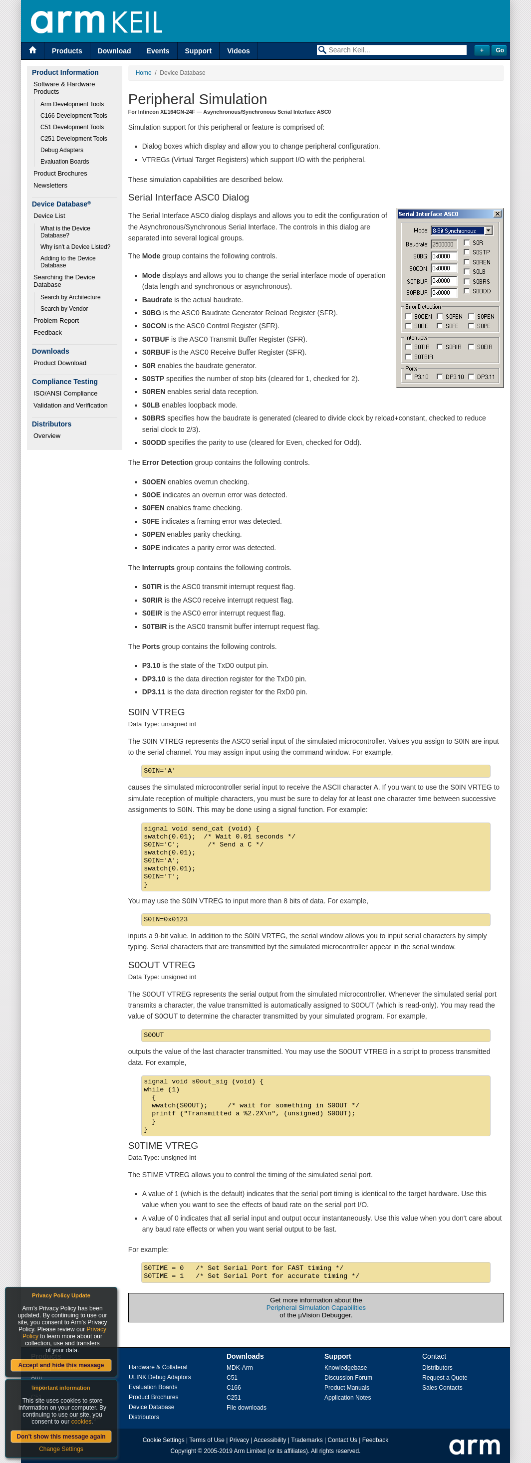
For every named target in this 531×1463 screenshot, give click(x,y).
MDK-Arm (240, 1367)
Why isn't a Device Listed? (75, 246)
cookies (81, 1421)
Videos (238, 51)
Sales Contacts (442, 1387)
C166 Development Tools (73, 115)
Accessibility (270, 1440)
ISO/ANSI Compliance (65, 393)
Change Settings (61, 1449)
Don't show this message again (60, 1436)
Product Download (59, 363)
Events (158, 51)
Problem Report (56, 320)
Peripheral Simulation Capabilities (316, 1307)
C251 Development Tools (73, 138)
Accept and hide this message (61, 1365)
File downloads (246, 1407)
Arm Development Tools (72, 104)
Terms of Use (207, 1440)
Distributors (144, 1417)
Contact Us (342, 1440)
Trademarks (307, 1440)
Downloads (245, 1356)
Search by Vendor (64, 308)
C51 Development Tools (72, 127)
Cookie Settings (164, 1440)
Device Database (151, 1407)
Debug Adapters (61, 150)
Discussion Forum (348, 1377)
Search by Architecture (70, 297)
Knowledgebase (345, 1367)
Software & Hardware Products (65, 87)
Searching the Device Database (65, 280)
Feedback (47, 332)
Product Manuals (346, 1387)
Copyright (183, 1451)
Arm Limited (250, 1451)
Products (67, 51)
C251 (234, 1397)
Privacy (239, 1440)
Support (198, 51)
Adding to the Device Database (68, 262)
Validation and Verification (70, 405)
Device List (49, 215)
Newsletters (50, 185)
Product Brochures (60, 173)
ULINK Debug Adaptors (160, 1377)
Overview (46, 435)
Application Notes (347, 1397)
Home (144, 72)
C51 (232, 1377)
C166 (234, 1387)
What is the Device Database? (66, 232)
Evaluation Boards (64, 161)
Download (114, 51)
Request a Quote (445, 1377)
